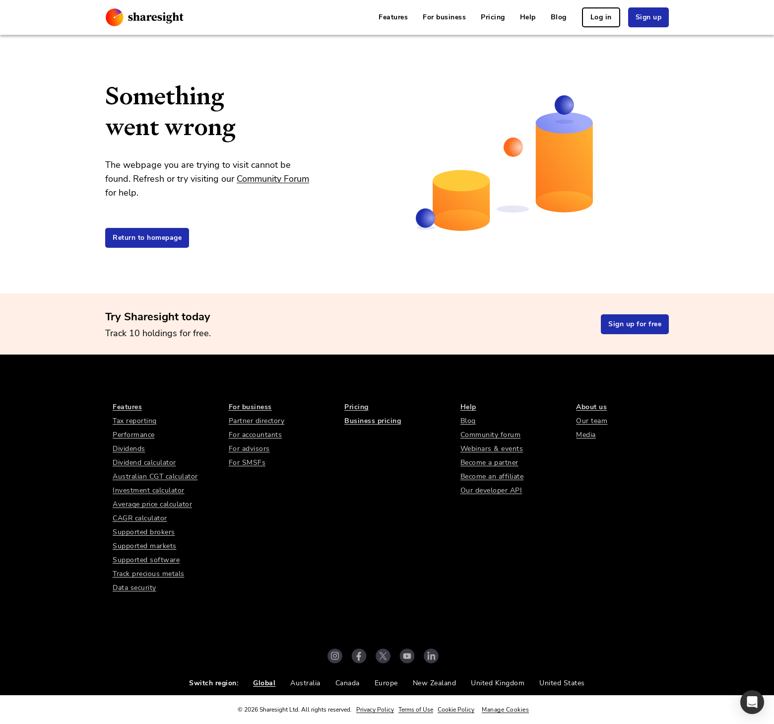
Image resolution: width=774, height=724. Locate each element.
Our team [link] (591, 421)
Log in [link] (601, 17)
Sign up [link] (649, 17)
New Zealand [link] (434, 683)
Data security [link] (134, 587)
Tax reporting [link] (135, 421)
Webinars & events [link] (491, 448)
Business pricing (372, 421)
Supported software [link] (146, 560)
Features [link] (393, 17)
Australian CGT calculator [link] (155, 476)
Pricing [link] (493, 17)
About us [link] (591, 407)
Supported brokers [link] (144, 532)
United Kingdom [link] (497, 683)
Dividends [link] (129, 448)
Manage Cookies (505, 710)
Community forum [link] (490, 434)
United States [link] (562, 683)
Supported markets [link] (145, 546)
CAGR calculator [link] (140, 518)
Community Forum (273, 179)
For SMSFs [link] (247, 462)
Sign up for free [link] (634, 324)
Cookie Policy (456, 710)
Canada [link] (347, 683)
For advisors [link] (249, 448)
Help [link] (528, 17)
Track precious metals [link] (149, 574)
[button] (752, 702)
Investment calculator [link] (149, 490)
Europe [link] (386, 683)
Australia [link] (305, 683)
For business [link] (444, 17)
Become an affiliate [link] (492, 476)
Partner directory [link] (257, 421)
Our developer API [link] (491, 490)
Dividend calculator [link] (144, 462)
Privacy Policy (375, 710)
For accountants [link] (255, 434)
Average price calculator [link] (152, 504)
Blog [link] (559, 17)
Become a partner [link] (489, 462)
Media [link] (586, 434)
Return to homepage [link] (147, 237)
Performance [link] (134, 434)
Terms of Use (415, 710)
